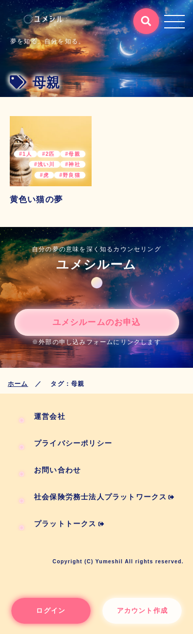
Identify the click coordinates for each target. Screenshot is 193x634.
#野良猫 (69, 175)
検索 (142, 16)
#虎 (44, 175)
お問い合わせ (57, 470)
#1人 (25, 154)
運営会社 (49, 416)
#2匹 (48, 154)
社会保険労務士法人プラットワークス (104, 497)
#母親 (72, 154)
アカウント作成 (142, 610)
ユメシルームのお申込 (96, 322)
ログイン (50, 610)
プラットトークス (69, 523)
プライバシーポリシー (73, 443)
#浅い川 (44, 164)
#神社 (72, 164)
